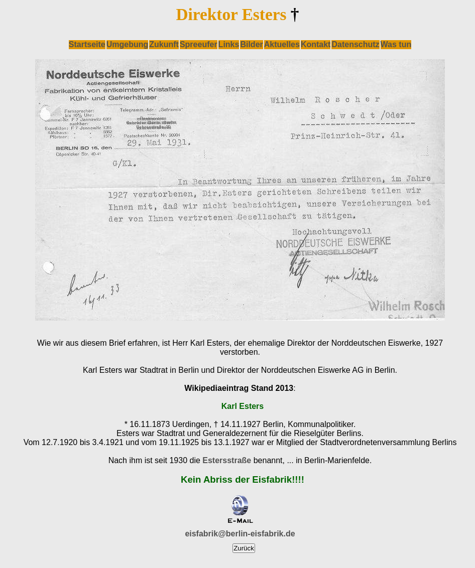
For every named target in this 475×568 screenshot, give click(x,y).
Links (229, 44)
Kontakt (316, 44)
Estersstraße (226, 460)
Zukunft (164, 44)
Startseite (87, 44)
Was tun (396, 44)
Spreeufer (198, 44)
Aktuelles (282, 44)
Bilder (251, 44)
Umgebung (127, 44)
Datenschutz (355, 44)
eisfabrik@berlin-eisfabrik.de (240, 533)
